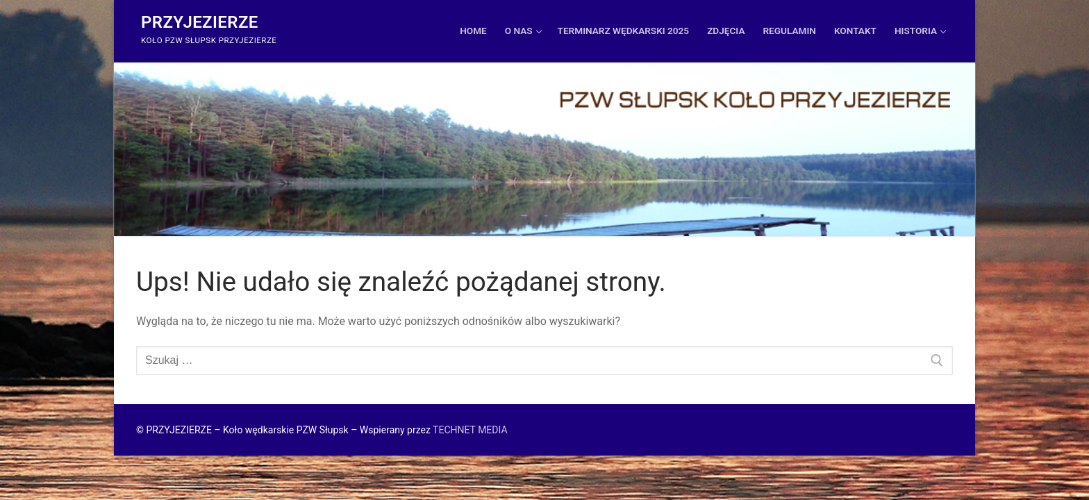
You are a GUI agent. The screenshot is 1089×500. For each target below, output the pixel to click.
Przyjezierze (199, 22)
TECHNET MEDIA (470, 429)
